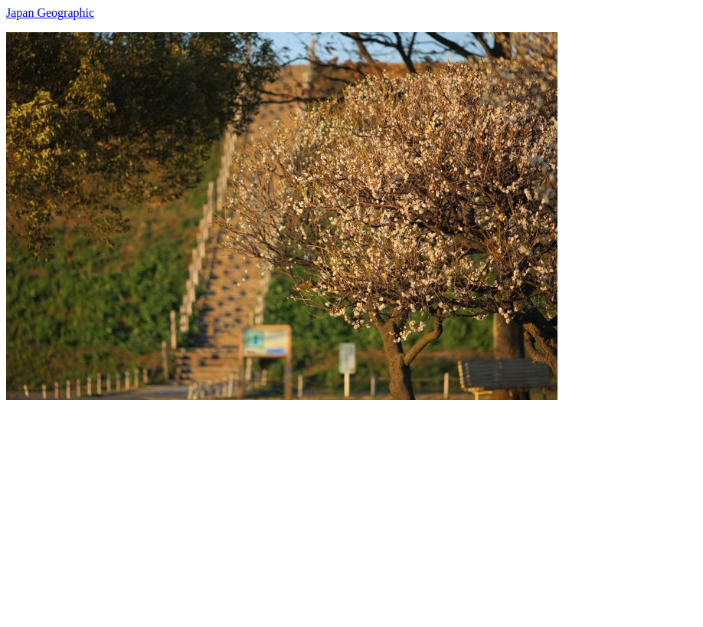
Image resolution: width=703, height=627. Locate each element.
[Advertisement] (351, 507)
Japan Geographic (50, 12)
